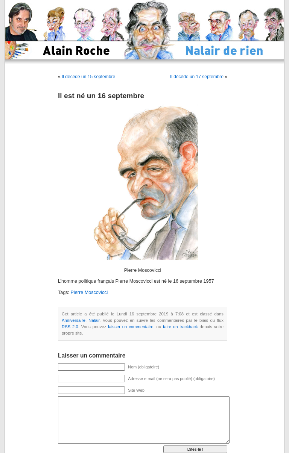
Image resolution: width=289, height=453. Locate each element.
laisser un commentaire (130, 326)
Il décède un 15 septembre (88, 76)
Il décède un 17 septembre (197, 76)
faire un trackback (180, 326)
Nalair (93, 320)
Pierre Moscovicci (89, 292)
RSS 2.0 (70, 326)
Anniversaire (73, 320)
